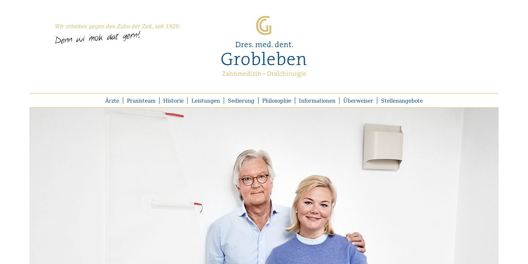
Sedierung (241, 100)
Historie (173, 100)
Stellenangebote (402, 100)
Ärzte (112, 100)
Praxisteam (141, 100)
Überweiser (358, 100)
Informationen (317, 100)
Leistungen (205, 100)
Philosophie (276, 100)
